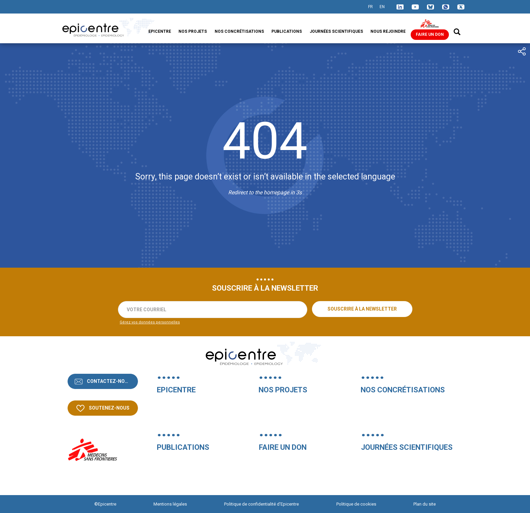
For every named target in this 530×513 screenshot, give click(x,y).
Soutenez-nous (108, 408)
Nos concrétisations (239, 31)
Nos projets (192, 31)
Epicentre (159, 31)
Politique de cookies (356, 504)
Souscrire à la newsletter (362, 309)
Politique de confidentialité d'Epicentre (261, 504)
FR (370, 6)
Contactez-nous (108, 381)
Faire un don (430, 34)
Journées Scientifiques (336, 31)
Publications (286, 31)
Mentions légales (170, 504)
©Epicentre (105, 504)
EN (382, 6)
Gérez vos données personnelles (150, 322)
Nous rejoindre (388, 31)
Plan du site (424, 504)
